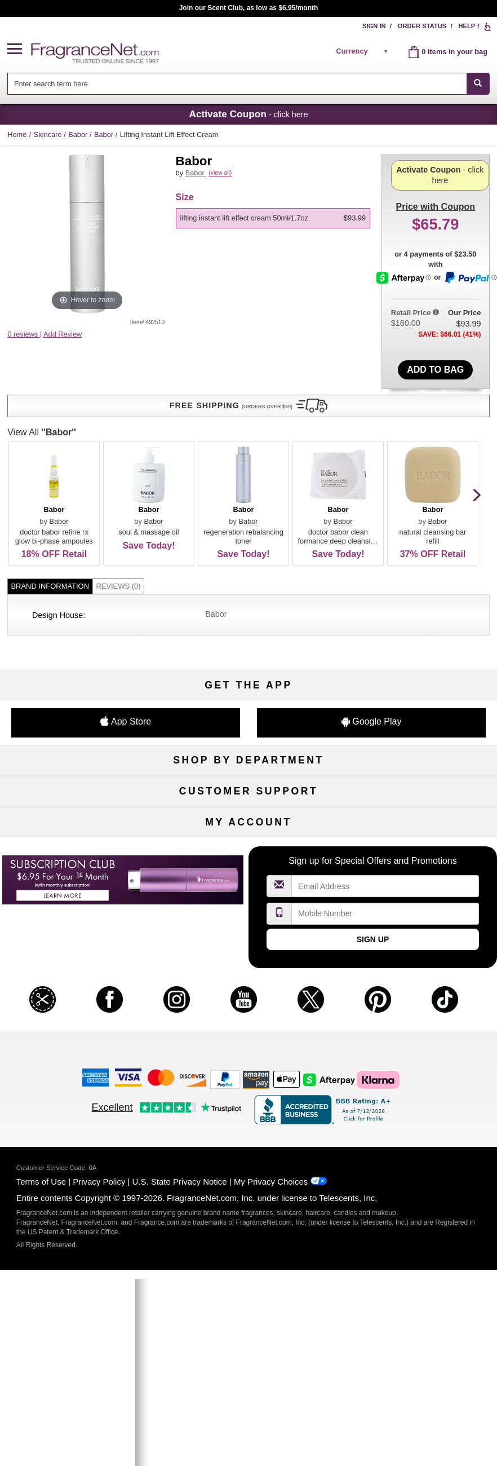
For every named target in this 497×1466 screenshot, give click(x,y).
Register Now (79, 988)
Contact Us (79, 823)
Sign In (374, 26)
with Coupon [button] (435, 172)
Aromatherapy (248, 675)
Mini (417, 694)
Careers (417, 859)
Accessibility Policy (79, 878)
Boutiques (79, 694)
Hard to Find (418, 712)
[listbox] (275, 231)
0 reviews (23, 334)
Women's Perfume (78, 638)
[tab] (49, 411)
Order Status (422, 26)
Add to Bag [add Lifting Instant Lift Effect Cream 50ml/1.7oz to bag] (435, 357)
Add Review (62, 334)
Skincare (49, 134)
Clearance (249, 712)
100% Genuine (248, 859)
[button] (19, 49)
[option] (273, 231)
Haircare (79, 675)
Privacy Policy (99, 1356)
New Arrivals (417, 675)
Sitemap (418, 823)
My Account (79, 970)
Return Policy (248, 804)
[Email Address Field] (385, 1060)
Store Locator (249, 878)
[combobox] (248, 84)
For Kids (418, 619)
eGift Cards (79, 859)
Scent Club (248, 731)
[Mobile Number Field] (385, 1088)
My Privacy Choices (271, 1356)
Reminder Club (248, 988)
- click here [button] (248, 114)
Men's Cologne (79, 656)
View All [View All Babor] (210, 256)
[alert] (363, 51)
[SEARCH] (478, 84)
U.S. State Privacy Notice (179, 1356)
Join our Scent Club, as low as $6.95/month (248, 8)
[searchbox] (237, 84)
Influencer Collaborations (79, 897)
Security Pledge (248, 823)
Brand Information (50, 410)
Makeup (417, 638)
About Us (79, 841)
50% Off (248, 619)
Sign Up (373, 1113)
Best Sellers (248, 694)
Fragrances (79, 619)
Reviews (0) (118, 410)
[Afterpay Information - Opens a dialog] (405, 318)
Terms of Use (41, 1356)
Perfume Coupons (418, 841)
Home (16, 134)
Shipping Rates (248, 841)
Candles (418, 656)
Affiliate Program (417, 804)
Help (466, 26)
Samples (248, 638)
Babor (79, 134)
